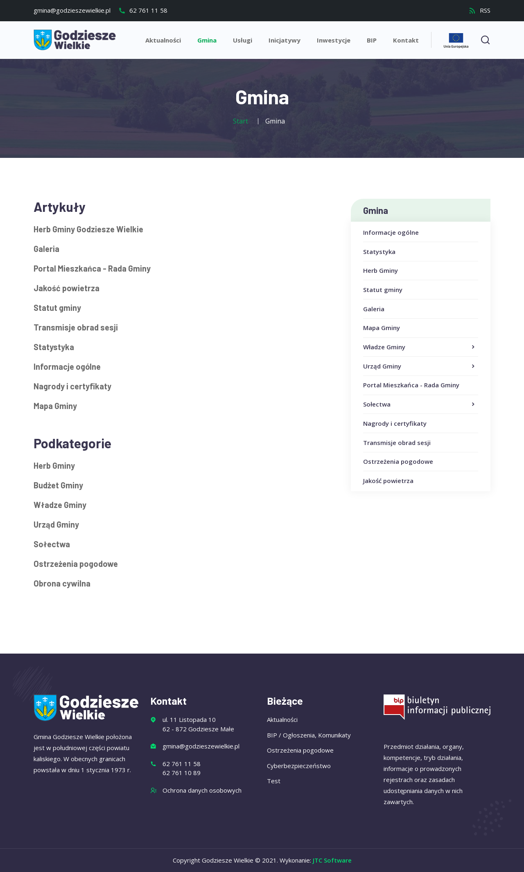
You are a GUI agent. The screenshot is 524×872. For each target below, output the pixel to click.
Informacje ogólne (391, 232)
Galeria (373, 309)
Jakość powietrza (388, 480)
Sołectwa (419, 404)
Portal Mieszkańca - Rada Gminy (411, 385)
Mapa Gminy (381, 328)
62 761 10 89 (182, 773)
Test (273, 781)
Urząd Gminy (419, 366)
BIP (372, 40)
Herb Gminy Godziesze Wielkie (88, 229)
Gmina (207, 40)
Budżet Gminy (58, 485)
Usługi (242, 40)
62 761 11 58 (142, 10)
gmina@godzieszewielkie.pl (72, 10)
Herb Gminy (380, 270)
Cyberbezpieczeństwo (299, 766)
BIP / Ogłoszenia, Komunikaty (309, 735)
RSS (479, 10)
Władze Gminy (419, 347)
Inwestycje (333, 40)
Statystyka (379, 251)
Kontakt (406, 40)
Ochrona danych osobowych (202, 790)
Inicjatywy (284, 40)
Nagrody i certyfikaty (395, 423)
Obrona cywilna (62, 583)
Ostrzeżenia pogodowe (398, 461)
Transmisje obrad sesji (397, 442)
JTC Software (332, 860)
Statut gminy (382, 289)
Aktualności (163, 40)
